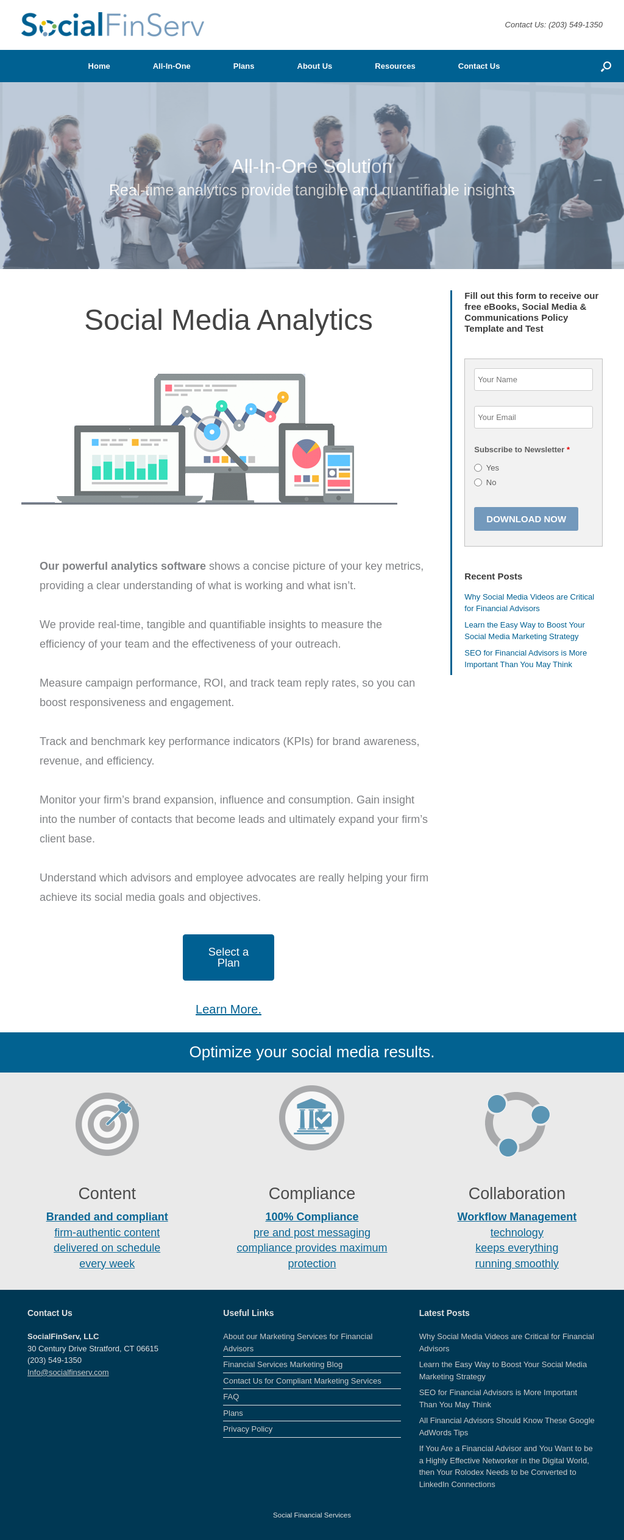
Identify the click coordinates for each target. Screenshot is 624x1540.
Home (99, 66)
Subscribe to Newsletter (522, 449)
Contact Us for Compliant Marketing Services (302, 1380)
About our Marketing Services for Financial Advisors (297, 1342)
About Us (315, 66)
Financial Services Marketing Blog (282, 1364)
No (491, 482)
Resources (395, 66)
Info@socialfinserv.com (68, 1372)
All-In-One (172, 66)
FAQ (231, 1396)
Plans (244, 66)
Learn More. (228, 1009)
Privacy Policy (247, 1428)
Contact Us (479, 66)
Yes (492, 467)
